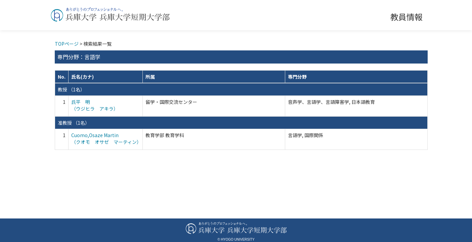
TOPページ (67, 43)
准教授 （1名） (74, 122)
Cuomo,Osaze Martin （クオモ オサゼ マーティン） (106, 138)
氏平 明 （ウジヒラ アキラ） (94, 105)
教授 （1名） (71, 89)
